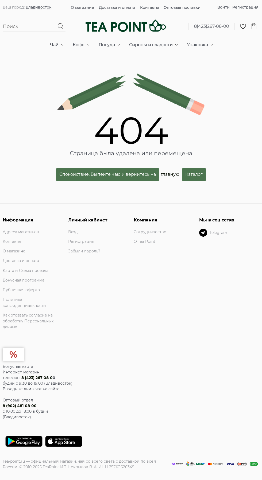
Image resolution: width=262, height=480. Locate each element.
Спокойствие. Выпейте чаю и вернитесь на (107, 174)
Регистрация (245, 7)
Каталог (194, 174)
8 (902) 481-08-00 (20, 405)
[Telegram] (203, 233)
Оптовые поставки (182, 7)
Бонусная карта (18, 366)
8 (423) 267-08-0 (37, 377)
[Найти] (61, 26)
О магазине (82, 7)
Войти (223, 7)
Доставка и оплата (117, 7)
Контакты (149, 7)
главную (170, 174)
